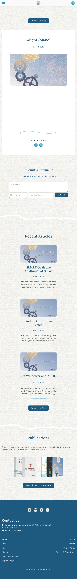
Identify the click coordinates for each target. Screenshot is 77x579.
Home (4, 539)
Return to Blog (38, 20)
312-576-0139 (11, 527)
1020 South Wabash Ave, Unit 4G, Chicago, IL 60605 (27, 525)
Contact (71, 543)
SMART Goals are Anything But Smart (39, 269)
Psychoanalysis (9, 560)
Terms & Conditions (65, 552)
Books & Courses (10, 556)
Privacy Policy (69, 548)
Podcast (5, 548)
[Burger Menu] (4, 3)
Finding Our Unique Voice (38, 323)
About (72, 539)
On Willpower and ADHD (38, 376)
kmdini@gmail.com (14, 530)
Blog (4, 543)
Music (5, 552)
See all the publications (38, 485)
